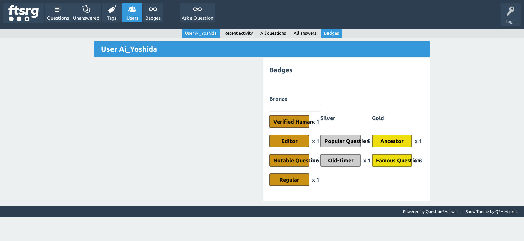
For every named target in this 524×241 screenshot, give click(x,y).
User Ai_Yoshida (201, 33)
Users (132, 18)
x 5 (315, 160)
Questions (58, 18)
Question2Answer (442, 211)
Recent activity (238, 33)
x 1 (315, 121)
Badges (153, 18)
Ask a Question (197, 18)
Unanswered (86, 18)
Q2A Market (506, 211)
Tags (111, 18)
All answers (305, 33)
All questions (273, 33)
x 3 (418, 160)
